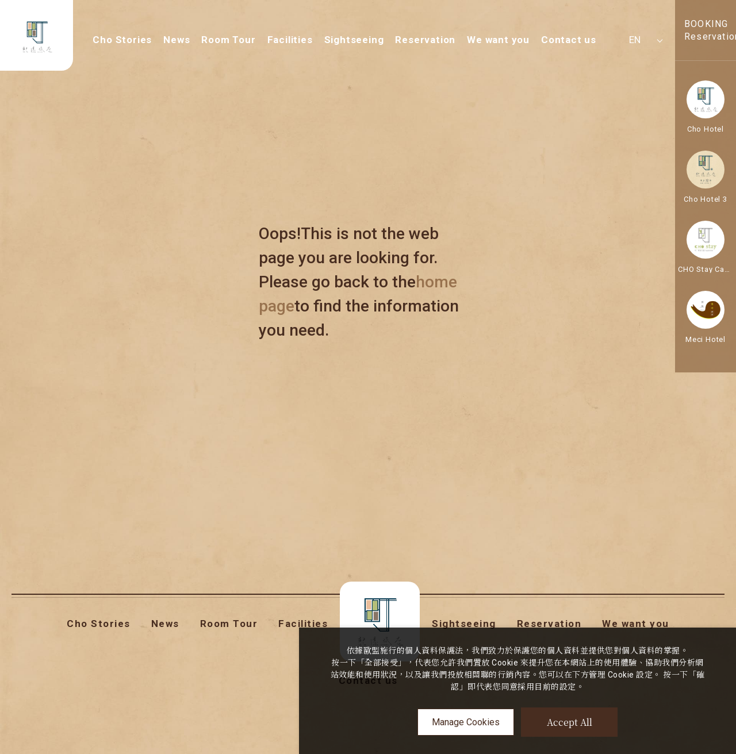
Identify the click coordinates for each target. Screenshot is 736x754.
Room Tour (228, 39)
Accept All (569, 722)
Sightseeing (354, 39)
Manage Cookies (466, 722)
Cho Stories (122, 39)
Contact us (568, 39)
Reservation (425, 39)
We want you (498, 39)
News (176, 39)
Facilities (290, 39)
